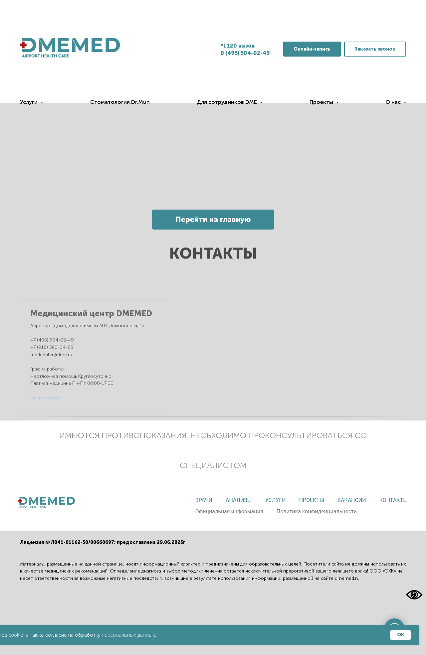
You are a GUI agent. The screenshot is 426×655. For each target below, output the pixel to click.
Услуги (275, 500)
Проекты (311, 500)
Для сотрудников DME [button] (227, 102)
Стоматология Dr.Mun (120, 102)
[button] (375, 49)
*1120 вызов (238, 46)
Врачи (203, 500)
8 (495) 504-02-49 (245, 53)
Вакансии (351, 500)
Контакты (393, 500)
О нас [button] (393, 102)
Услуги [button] (29, 102)
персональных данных (128, 634)
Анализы (239, 500)
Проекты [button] (322, 102)
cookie (16, 634)
